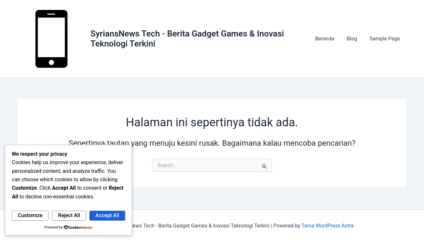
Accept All (107, 215)
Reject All (69, 215)
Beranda (330, 40)
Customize (30, 215)
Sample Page (386, 40)
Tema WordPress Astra (327, 226)
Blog (355, 40)
